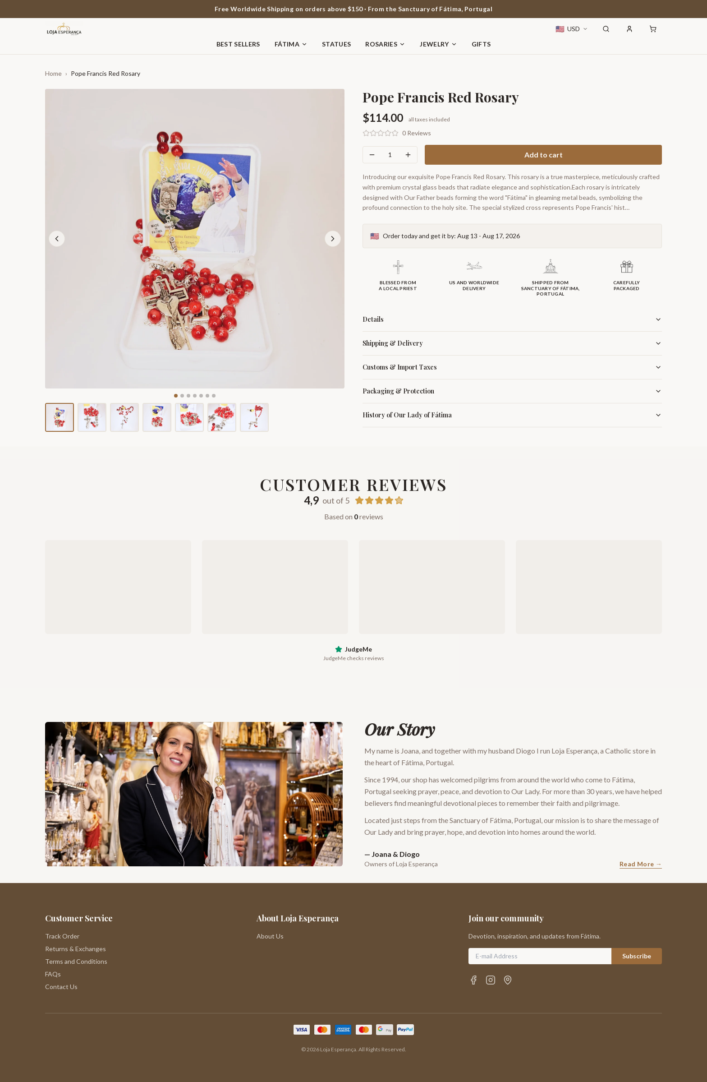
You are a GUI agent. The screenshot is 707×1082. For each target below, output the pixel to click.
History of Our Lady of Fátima (512, 415)
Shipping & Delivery (512, 343)
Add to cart (543, 154)
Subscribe (636, 956)
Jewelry (438, 44)
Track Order (62, 936)
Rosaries (385, 44)
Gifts (481, 44)
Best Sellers (238, 44)
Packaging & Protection (512, 391)
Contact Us (61, 986)
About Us (270, 936)
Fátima (291, 44)
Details (512, 319)
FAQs (53, 974)
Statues (336, 44)
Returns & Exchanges (75, 949)
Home (53, 73)
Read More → (641, 864)
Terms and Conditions (76, 961)
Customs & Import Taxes (512, 367)
